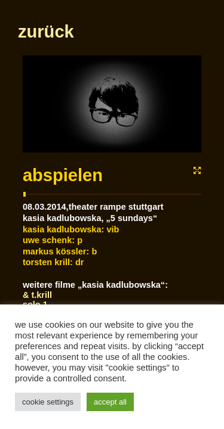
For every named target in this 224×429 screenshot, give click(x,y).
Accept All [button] (110, 401)
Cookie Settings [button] (47, 401)
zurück (45, 84)
